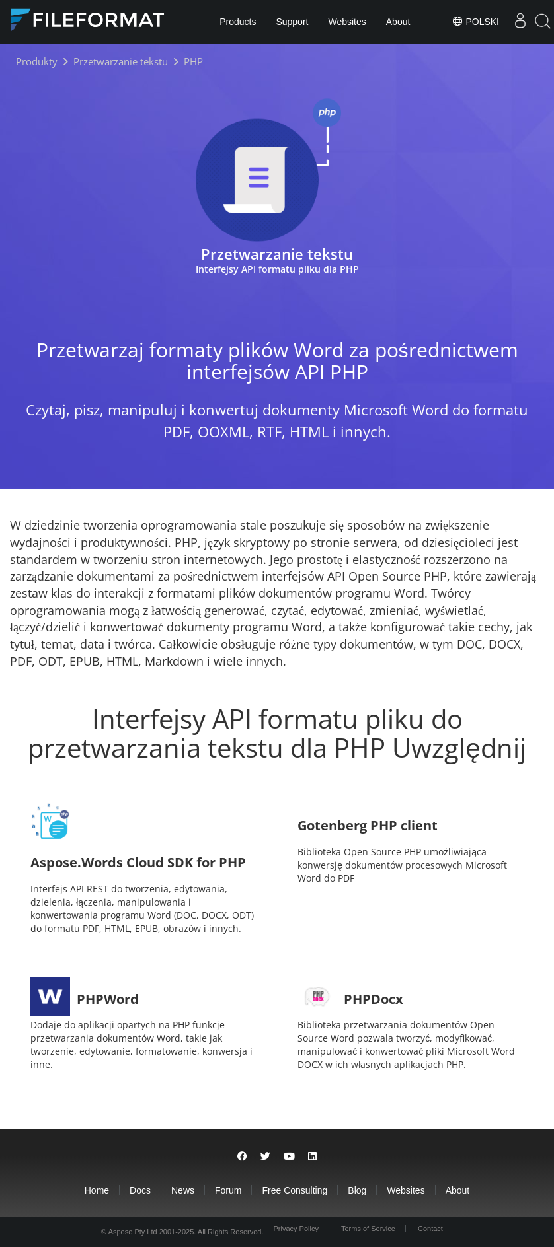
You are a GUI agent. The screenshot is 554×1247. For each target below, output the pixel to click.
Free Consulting (294, 1190)
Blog (357, 1190)
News (182, 1190)
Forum (228, 1190)
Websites (347, 22)
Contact (430, 1228)
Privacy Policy (295, 1228)
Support (292, 22)
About (398, 22)
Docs (140, 1190)
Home (97, 1190)
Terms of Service (368, 1228)
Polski (475, 21)
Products (237, 22)
